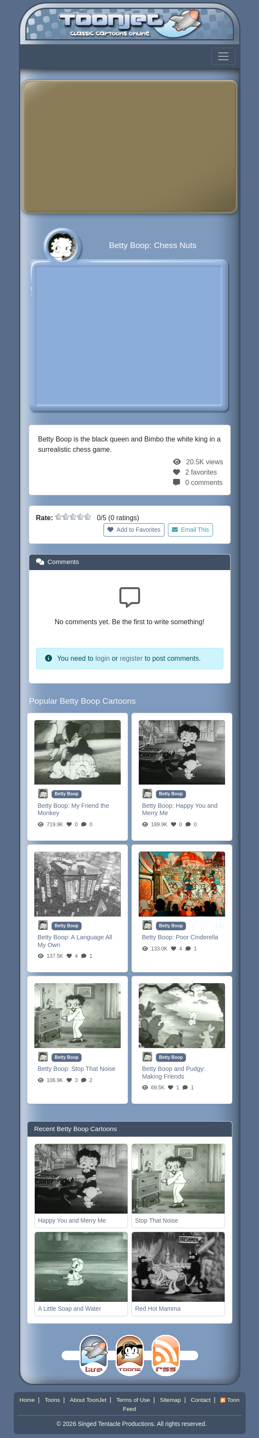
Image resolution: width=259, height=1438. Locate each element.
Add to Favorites (133, 529)
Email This (190, 529)
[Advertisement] (144, 146)
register (131, 658)
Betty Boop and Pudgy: (173, 1068)
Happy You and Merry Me (72, 1220)
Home (27, 1400)
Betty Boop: (54, 805)
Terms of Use (133, 1400)
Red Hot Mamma (158, 1308)
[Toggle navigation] (223, 56)
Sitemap (170, 1400)
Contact (200, 1400)
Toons (52, 1400)
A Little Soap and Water (69, 1308)
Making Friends (163, 1076)
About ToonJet (88, 1400)
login (102, 658)
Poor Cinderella (197, 937)
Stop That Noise (93, 1068)
